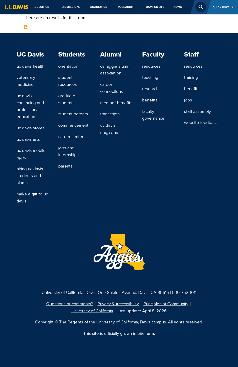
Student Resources (67, 80)
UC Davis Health (30, 66)
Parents (65, 166)
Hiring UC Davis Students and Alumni (30, 175)
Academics (98, 7)
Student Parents (73, 114)
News (177, 7)
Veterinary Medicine (26, 80)
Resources (151, 66)
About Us (41, 7)
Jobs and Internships (68, 151)
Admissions (71, 7)
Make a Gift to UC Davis (32, 197)
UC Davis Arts (28, 139)
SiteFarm (145, 333)
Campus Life (155, 7)
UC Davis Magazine (109, 128)
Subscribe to (25, 27)
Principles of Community (165, 303)
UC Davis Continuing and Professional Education (30, 106)
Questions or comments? (69, 303)
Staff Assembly (197, 111)
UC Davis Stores (31, 128)
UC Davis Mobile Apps (31, 153)
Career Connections (111, 87)
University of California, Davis (69, 292)
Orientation (68, 66)
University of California (92, 311)
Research (125, 7)
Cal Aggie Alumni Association (115, 69)
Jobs (188, 100)
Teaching (150, 77)
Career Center (70, 136)
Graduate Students (66, 99)
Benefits (150, 100)
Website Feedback (201, 122)
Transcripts (110, 114)
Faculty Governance (153, 114)
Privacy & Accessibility (118, 303)
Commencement (73, 125)
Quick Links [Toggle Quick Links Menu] (221, 7)
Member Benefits (116, 102)
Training (191, 77)
